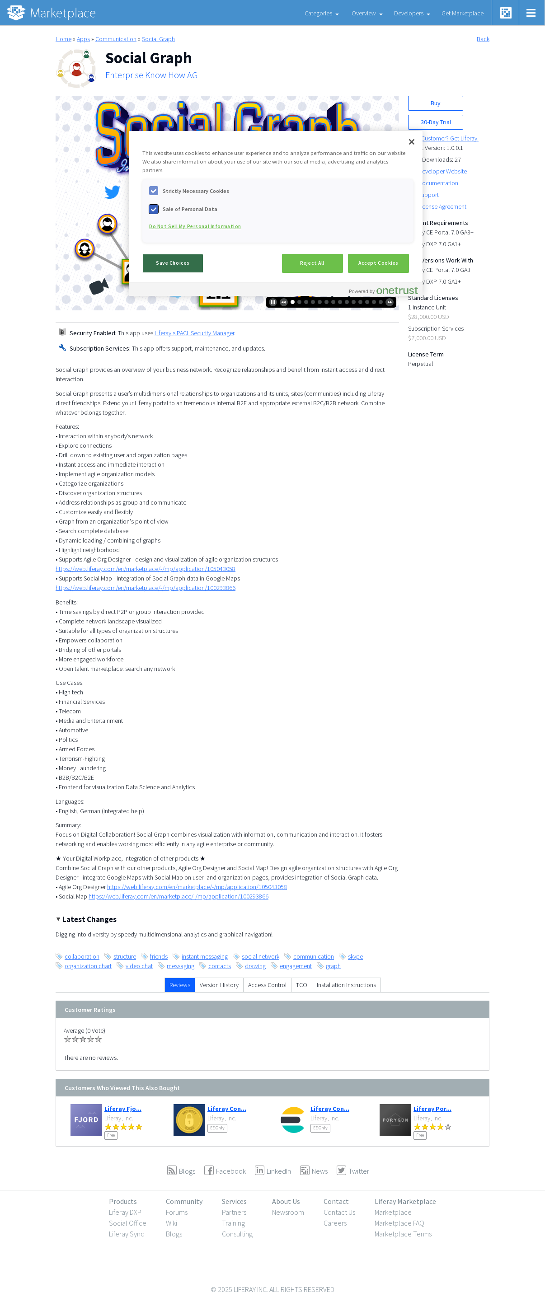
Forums (177, 1212)
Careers (335, 1222)
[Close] (412, 142)
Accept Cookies (378, 263)
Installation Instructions (346, 985)
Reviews (179, 985)
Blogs (174, 1233)
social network (260, 956)
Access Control (267, 985)
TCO (301, 985)
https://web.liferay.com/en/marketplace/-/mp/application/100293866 (145, 588)
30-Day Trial (436, 122)
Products (123, 1201)
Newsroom (288, 1212)
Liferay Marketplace (405, 1201)
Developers (408, 13)
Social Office (127, 1222)
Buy (436, 103)
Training (233, 1222)
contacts (219, 966)
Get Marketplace (463, 13)
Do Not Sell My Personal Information (195, 226)
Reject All (312, 263)
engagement (296, 966)
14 (381, 302)
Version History (219, 985)
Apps (83, 39)
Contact (336, 1201)
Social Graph (158, 39)
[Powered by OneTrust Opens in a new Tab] (383, 290)
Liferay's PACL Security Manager (194, 333)
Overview (364, 13)
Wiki (171, 1222)
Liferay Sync (126, 1233)
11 (360, 302)
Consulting (237, 1233)
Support (428, 195)
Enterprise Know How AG (151, 75)
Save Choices (173, 263)
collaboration (82, 956)
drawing (255, 966)
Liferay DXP (125, 1212)
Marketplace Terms (403, 1233)
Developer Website (442, 171)
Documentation (438, 183)
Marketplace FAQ (399, 1222)
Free (111, 1135)
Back (483, 39)
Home (63, 39)
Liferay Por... (432, 1109)
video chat (139, 966)
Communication (115, 39)
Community (184, 1201)
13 (374, 302)
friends (159, 956)
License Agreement (442, 206)
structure (124, 956)
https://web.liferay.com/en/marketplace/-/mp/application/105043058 (145, 569)
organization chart (88, 966)
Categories (318, 13)
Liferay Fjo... (122, 1109)
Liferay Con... (226, 1109)
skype (355, 956)
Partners (234, 1212)
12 (367, 302)
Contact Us (339, 1212)
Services (234, 1201)
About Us (286, 1201)
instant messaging (205, 956)
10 (354, 302)
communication (313, 956)
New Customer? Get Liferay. (443, 138)
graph (333, 966)
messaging (180, 966)
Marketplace (393, 1212)
